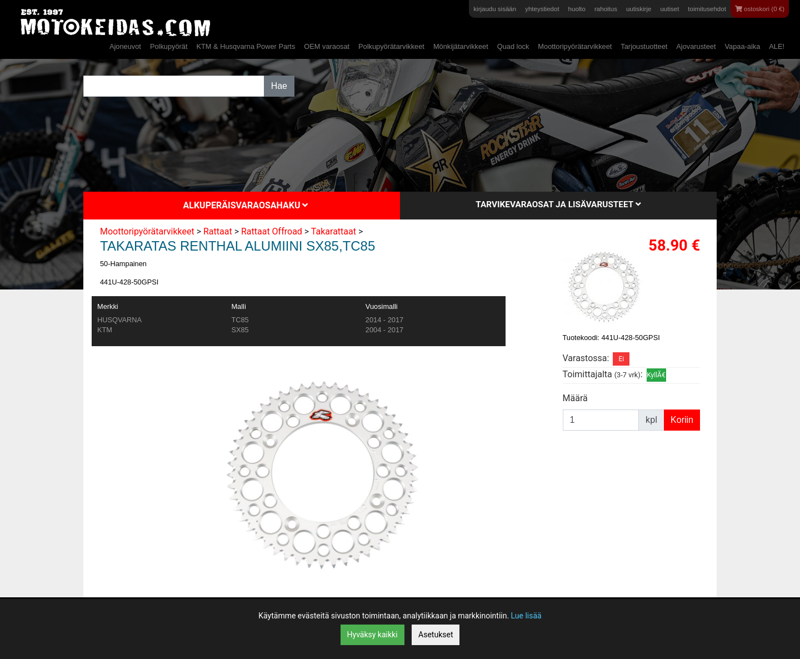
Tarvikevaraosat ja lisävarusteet (558, 204)
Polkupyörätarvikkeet (391, 46)
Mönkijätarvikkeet (460, 46)
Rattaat (217, 231)
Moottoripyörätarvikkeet (575, 46)
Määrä (575, 398)
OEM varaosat (326, 46)
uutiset (669, 9)
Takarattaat (333, 231)
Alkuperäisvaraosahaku (245, 205)
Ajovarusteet (696, 46)
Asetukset (435, 634)
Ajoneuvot (125, 46)
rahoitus (605, 9)
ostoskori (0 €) (759, 9)
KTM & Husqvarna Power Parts (245, 46)
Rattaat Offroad (271, 231)
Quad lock (513, 46)
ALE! (776, 46)
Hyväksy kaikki (372, 634)
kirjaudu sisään (494, 9)
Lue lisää (526, 615)
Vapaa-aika (742, 46)
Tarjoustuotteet (644, 46)
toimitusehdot (707, 9)
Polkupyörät (169, 46)
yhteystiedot (542, 9)
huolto (577, 9)
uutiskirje (638, 9)
